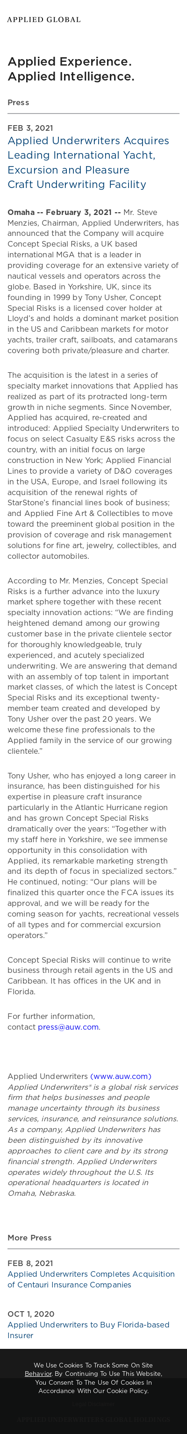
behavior (38, 1374)
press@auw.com (68, 1027)
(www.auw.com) (120, 1076)
